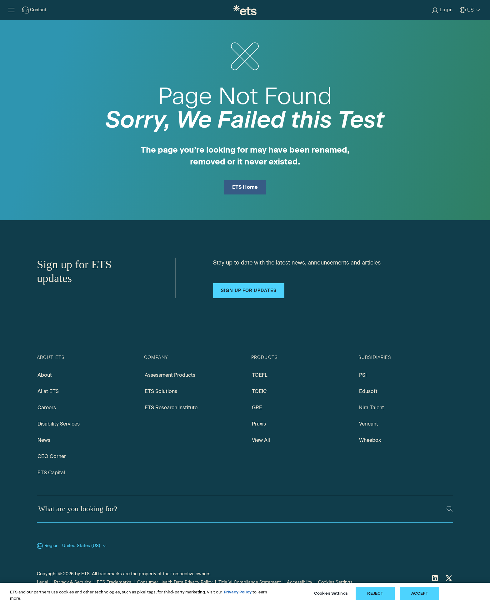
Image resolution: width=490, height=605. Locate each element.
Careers (47, 408)
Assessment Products (170, 375)
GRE (257, 408)
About (45, 375)
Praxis (259, 424)
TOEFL (260, 375)
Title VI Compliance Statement (249, 582)
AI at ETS (48, 391)
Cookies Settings (335, 582)
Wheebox (370, 440)
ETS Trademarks (114, 582)
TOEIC (259, 391)
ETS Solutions (161, 391)
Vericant (368, 424)
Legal (42, 582)
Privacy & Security (72, 582)
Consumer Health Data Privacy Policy (174, 582)
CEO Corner (52, 456)
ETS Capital (51, 473)
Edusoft (368, 391)
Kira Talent (371, 408)
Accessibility (299, 582)
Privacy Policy (238, 592)
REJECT (375, 593)
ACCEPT (419, 593)
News (44, 440)
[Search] (449, 508)
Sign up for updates (249, 290)
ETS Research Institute (171, 408)
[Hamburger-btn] (11, 10)
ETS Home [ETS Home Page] (245, 187)
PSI (363, 375)
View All (261, 440)
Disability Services (59, 424)
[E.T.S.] (245, 10)
